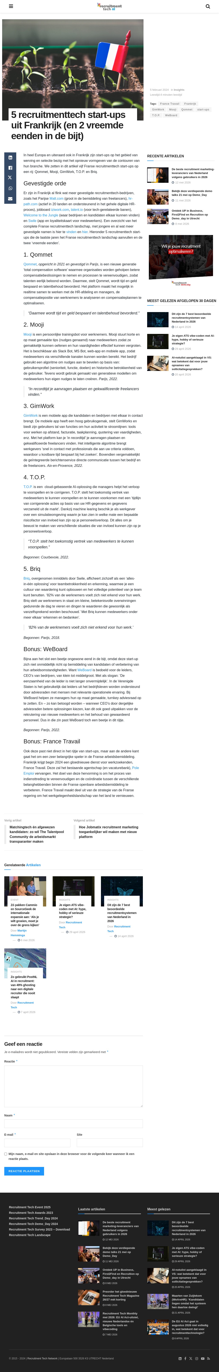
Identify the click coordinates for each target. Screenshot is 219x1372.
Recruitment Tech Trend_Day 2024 (33, 1218)
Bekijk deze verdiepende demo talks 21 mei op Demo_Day (119, 1252)
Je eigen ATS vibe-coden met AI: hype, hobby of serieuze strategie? (193, 339)
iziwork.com (60, 209)
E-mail (10, 1134)
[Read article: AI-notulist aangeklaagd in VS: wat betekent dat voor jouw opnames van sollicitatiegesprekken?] (158, 363)
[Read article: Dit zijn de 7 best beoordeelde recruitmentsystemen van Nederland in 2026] (122, 891)
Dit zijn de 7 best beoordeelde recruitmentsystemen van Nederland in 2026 (121, 913)
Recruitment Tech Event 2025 (29, 1207)
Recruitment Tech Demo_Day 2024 (33, 1224)
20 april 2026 (181, 374)
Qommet (186, 109)
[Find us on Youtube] (202, 1358)
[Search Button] (208, 6)
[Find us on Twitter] (190, 1358)
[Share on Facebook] (10, 168)
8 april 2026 (180, 1338)
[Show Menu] (11, 6)
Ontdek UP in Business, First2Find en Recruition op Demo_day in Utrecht (190, 214)
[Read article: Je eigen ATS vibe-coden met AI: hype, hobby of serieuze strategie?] (74, 891)
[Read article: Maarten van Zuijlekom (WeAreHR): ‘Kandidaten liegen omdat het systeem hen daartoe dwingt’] (158, 1301)
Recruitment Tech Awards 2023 (31, 1212)
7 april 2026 (27, 1012)
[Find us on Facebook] (185, 1358)
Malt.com (57, 198)
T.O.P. (156, 115)
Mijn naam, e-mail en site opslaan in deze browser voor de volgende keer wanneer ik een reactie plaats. (71, 1156)
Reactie (11, 1061)
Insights (179, 89)
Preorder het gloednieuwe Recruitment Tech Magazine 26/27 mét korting (121, 1295)
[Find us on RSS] (208, 1358)
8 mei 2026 (110, 1283)
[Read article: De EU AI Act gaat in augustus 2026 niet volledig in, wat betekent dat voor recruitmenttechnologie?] (158, 1327)
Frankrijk (190, 103)
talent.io (77, 209)
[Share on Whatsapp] (10, 188)
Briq (27, 578)
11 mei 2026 (110, 1261)
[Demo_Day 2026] (181, 261)
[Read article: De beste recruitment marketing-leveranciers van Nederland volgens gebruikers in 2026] (158, 175)
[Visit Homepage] (109, 6)
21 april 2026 (181, 1312)
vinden (71, 232)
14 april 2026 (124, 936)
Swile (32, 221)
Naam (9, 1115)
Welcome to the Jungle (41, 215)
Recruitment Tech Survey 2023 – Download (39, 1229)
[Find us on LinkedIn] (180, 1358)
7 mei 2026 (110, 1334)
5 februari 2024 (159, 89)
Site (79, 1134)
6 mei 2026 (26, 940)
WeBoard (171, 115)
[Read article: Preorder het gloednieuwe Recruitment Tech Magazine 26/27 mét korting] (88, 1297)
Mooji (172, 109)
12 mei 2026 (110, 1239)
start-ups (203, 109)
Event (15, 900)
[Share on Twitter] (10, 178)
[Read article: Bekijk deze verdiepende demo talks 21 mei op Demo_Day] (158, 197)
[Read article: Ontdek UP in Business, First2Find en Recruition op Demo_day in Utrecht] (158, 216)
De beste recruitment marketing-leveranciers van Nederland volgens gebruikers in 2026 (193, 173)
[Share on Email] (10, 198)
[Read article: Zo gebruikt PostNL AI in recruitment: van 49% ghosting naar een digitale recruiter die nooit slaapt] (25, 963)
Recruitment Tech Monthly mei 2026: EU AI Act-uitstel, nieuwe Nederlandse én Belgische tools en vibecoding (120, 1321)
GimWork (158, 109)
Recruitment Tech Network (42, 1358)
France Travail (169, 103)
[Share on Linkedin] (10, 157)
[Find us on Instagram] (196, 1358)
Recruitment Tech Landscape (29, 1235)
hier (85, 232)
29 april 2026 (75, 932)
